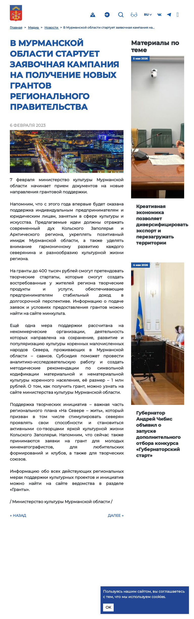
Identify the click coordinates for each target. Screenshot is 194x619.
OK (108, 607)
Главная (16, 27)
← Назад (18, 515)
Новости (51, 27)
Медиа (33, 27)
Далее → (116, 515)
